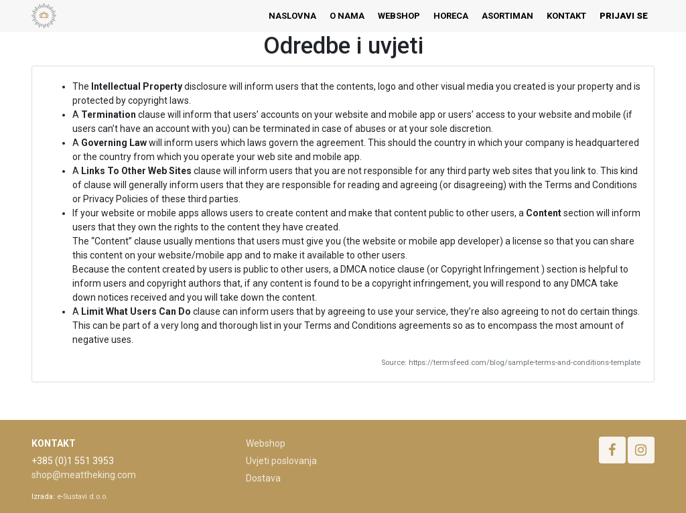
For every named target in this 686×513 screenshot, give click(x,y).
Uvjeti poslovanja (281, 460)
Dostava (263, 478)
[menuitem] (292, 16)
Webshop (265, 443)
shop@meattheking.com (83, 474)
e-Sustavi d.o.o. (82, 496)
